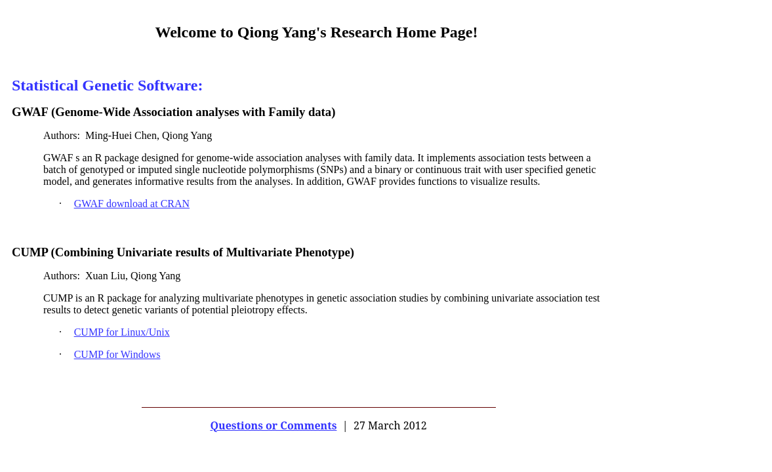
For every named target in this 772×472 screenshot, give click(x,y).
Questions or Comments (273, 425)
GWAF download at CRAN (132, 203)
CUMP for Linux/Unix (122, 332)
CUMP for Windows (117, 354)
